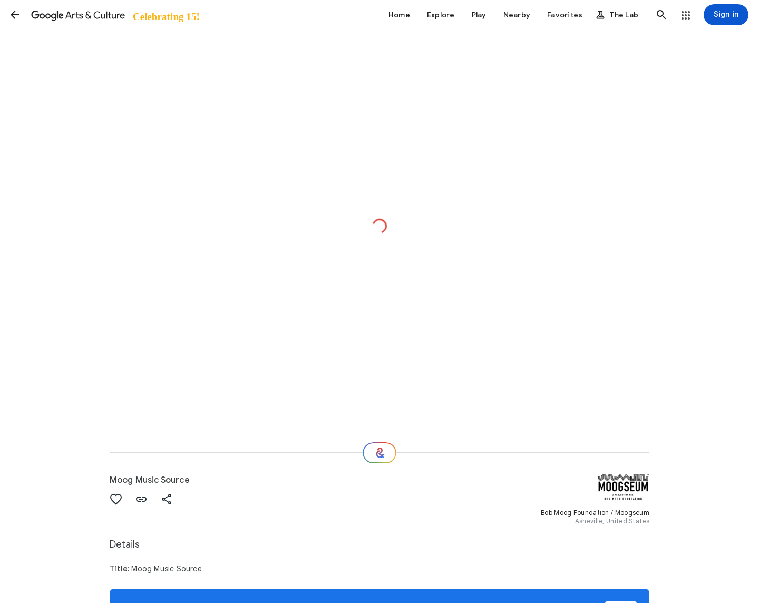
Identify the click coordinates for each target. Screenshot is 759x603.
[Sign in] (726, 14)
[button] (14, 14)
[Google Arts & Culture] (115, 15)
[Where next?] (379, 452)
